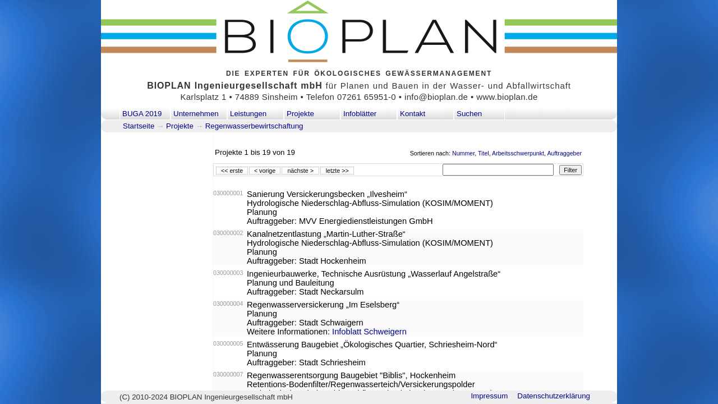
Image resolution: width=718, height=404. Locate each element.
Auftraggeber (564, 153)
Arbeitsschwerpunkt (518, 153)
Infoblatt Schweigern (369, 331)
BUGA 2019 (142, 113)
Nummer (463, 153)
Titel (483, 153)
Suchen (469, 113)
